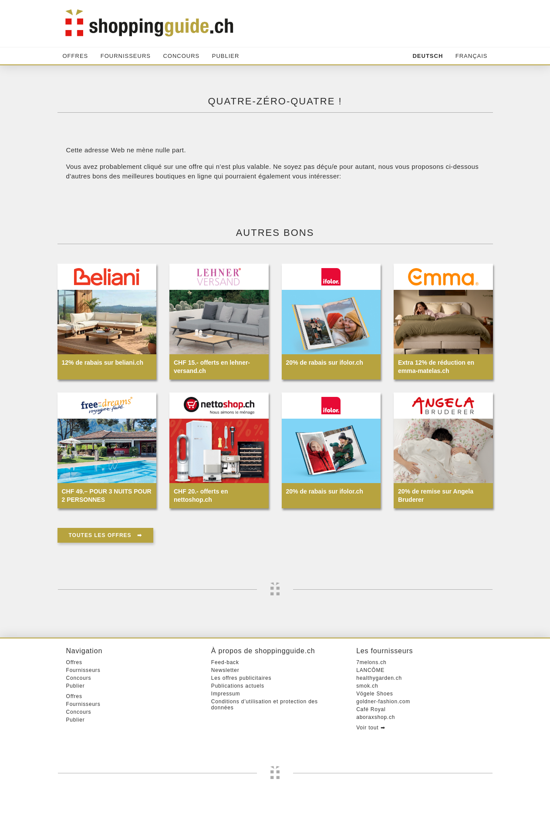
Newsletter (225, 670)
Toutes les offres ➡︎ (105, 535)
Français (472, 56)
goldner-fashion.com (383, 701)
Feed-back (225, 662)
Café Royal (370, 709)
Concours (181, 56)
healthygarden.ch (379, 678)
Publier (226, 56)
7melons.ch (371, 662)
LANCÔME (370, 670)
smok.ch (367, 686)
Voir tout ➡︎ (370, 728)
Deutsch (427, 56)
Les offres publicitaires (241, 678)
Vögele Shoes (374, 694)
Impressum (225, 694)
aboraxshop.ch (375, 717)
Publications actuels (237, 686)
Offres (75, 56)
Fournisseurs (126, 56)
